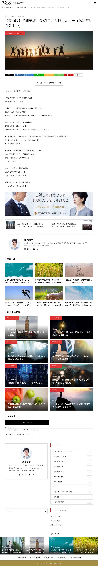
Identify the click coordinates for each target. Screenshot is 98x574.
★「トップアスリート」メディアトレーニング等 (21, 140)
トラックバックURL (9, 427)
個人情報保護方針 (76, 565)
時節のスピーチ (56, 365)
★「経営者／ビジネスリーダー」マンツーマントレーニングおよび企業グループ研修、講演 (36, 136)
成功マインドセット (12, 318)
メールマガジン (21, 565)
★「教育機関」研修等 (12, 144)
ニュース (53, 537)
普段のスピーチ (56, 342)
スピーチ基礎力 (56, 318)
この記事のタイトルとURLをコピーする (49, 83)
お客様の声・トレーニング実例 (15, 33)
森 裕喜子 (26, 462)
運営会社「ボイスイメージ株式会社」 (55, 565)
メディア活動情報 (35, 565)
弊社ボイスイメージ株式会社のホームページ (20, 115)
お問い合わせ (55, 541)
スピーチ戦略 (11, 365)
